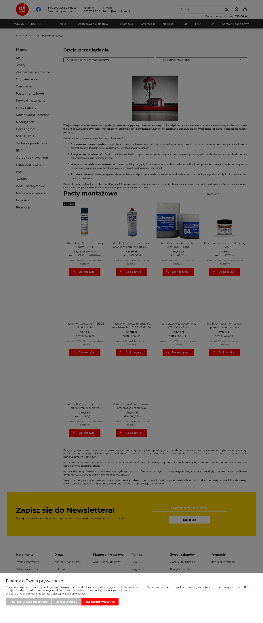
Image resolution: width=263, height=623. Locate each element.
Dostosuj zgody (66, 601)
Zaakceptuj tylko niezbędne (29, 601)
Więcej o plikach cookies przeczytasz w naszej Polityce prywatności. (46, 593)
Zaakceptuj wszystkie (100, 601)
